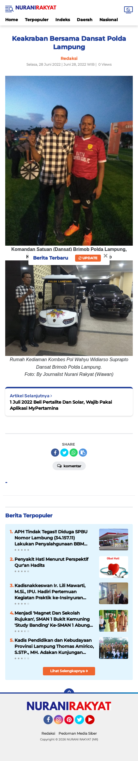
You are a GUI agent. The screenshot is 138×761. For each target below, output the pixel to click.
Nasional (108, 19)
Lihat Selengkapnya (69, 671)
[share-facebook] (55, 452)
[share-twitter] (64, 452)
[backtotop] (69, 693)
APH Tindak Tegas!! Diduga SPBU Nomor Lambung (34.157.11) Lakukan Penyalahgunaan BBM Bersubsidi (51, 538)
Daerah (84, 19)
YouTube (94, 722)
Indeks (62, 19)
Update (88, 258)
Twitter (82, 722)
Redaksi (48, 733)
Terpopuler (36, 19)
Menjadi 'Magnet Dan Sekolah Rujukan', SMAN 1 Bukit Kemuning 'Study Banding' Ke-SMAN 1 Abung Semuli (52, 619)
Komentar (69, 466)
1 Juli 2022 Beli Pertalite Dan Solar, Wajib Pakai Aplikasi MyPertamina (61, 405)
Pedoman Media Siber (78, 733)
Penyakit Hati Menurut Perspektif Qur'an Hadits (51, 562)
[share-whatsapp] (74, 452)
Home (11, 19)
